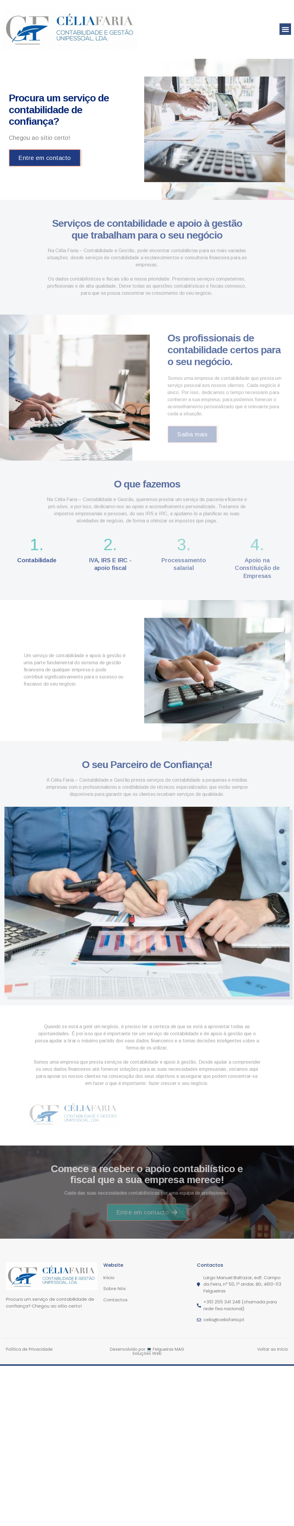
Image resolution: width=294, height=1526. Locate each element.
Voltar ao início (272, 1349)
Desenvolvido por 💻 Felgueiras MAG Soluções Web (147, 1351)
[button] (285, 29)
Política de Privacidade (29, 1349)
